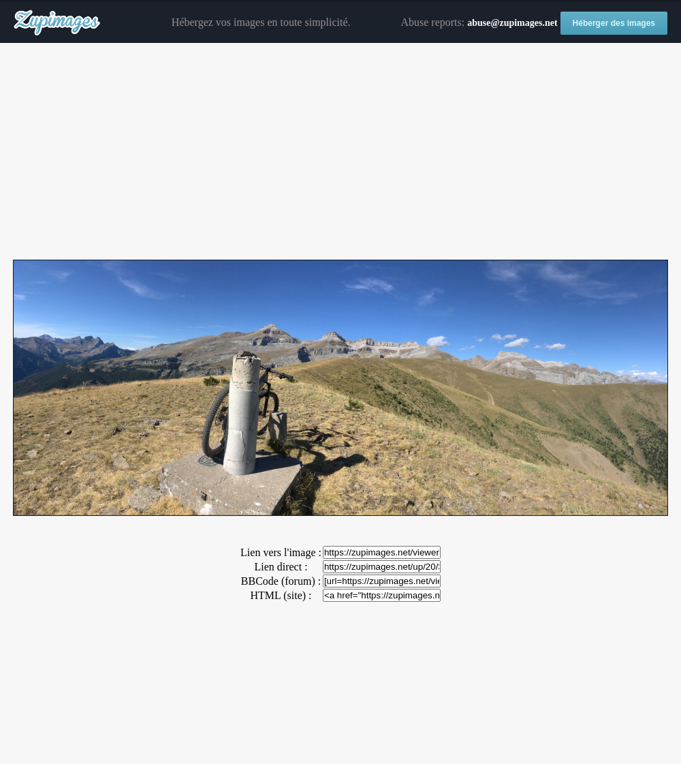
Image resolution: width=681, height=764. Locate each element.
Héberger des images (614, 23)
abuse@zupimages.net (512, 23)
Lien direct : (280, 566)
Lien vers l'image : (280, 552)
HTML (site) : (280, 595)
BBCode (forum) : (281, 581)
